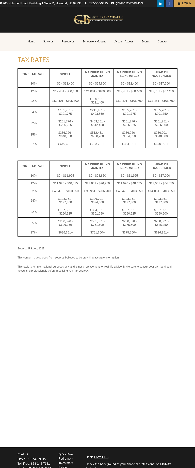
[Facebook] (169, 3)
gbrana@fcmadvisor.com (129, 3)
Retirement (65, 458)
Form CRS (101, 457)
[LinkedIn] (160, 3)
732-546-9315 (96, 3)
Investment (65, 463)
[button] (31, 41)
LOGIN (184, 3)
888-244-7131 (40, 463)
